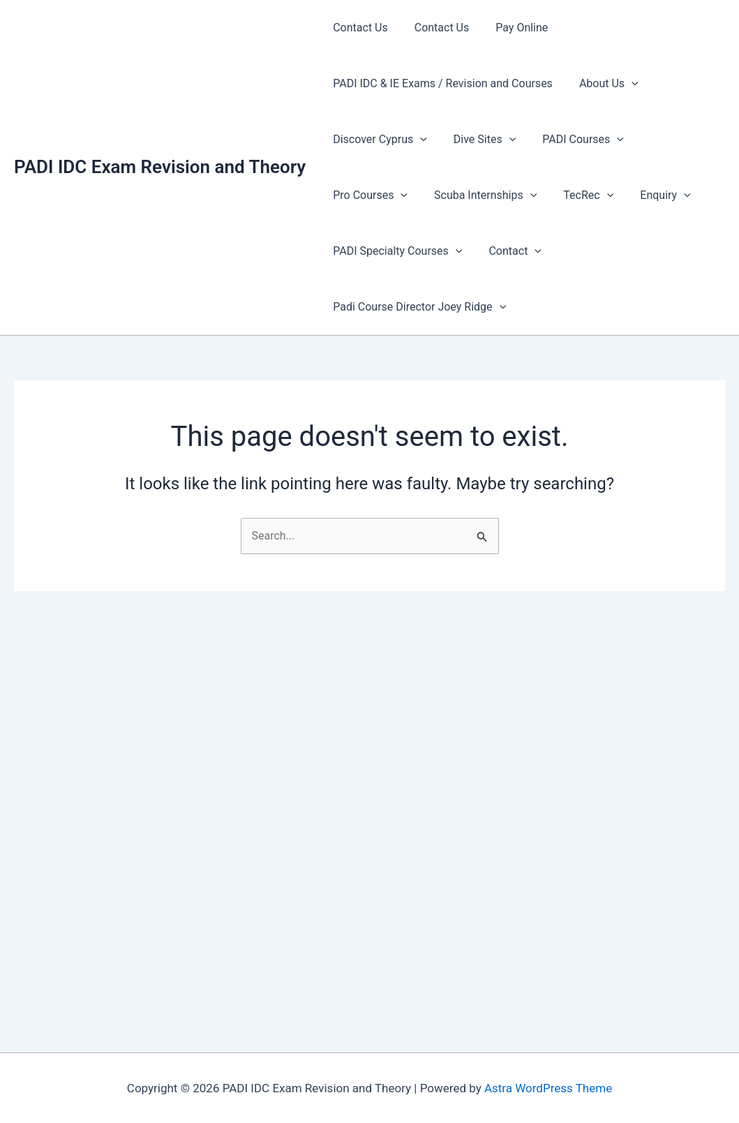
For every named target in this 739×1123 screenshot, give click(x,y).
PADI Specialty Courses (395, 251)
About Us (602, 84)
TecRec (481, 195)
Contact (508, 251)
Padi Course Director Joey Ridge (417, 307)
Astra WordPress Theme (548, 1088)
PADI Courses (572, 140)
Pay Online (511, 27)
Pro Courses (673, 140)
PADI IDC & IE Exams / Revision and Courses (441, 83)
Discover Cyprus (378, 140)
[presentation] (625, 84)
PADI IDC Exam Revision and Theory (160, 166)
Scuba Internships (382, 195)
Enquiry (553, 195)
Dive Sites (478, 140)
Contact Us (358, 27)
